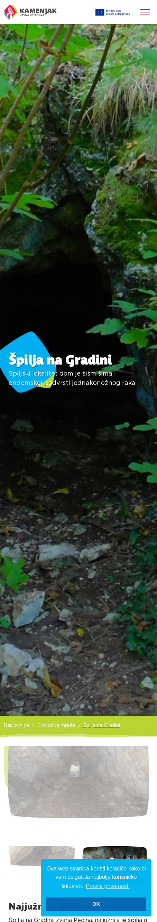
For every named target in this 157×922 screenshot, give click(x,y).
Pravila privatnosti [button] (107, 886)
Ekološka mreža (56, 725)
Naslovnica (16, 725)
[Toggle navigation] (145, 12)
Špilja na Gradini (101, 725)
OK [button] (96, 904)
